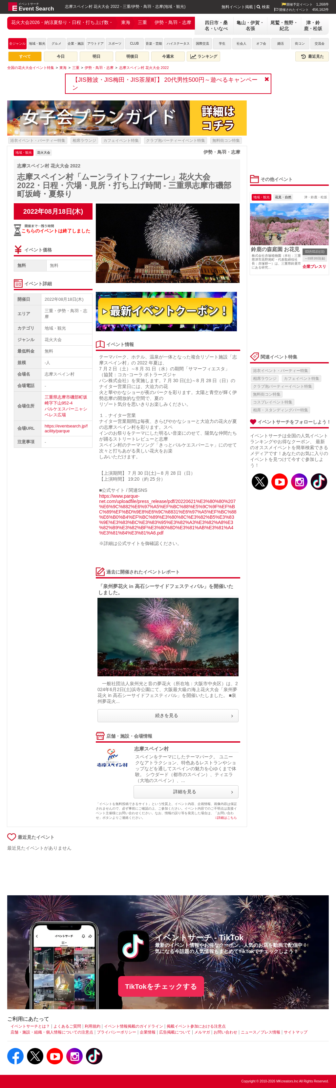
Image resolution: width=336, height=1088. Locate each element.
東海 (125, 22)
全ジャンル (17, 43)
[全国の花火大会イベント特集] (30, 68)
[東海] (63, 68)
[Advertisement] (127, 873)
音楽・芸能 (154, 43)
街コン (300, 43)
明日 (96, 56)
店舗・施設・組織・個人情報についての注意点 (51, 1032)
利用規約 (92, 1026)
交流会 (320, 43)
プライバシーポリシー (116, 1032)
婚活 (280, 43)
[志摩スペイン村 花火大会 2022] (144, 68)
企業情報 (148, 1032)
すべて (25, 56)
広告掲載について (175, 1032)
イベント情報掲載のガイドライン (133, 1026)
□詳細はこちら (226, 817)
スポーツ (114, 43)
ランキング (204, 56)
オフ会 (261, 43)
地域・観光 (37, 43)
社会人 (241, 43)
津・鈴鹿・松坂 (313, 25)
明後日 (132, 56)
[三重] (75, 68)
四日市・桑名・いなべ (216, 25)
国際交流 (202, 43)
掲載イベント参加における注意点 (196, 1026)
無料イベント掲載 (237, 7)
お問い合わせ (225, 1032)
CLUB (134, 43)
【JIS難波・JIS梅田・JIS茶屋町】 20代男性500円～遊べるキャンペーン (165, 83)
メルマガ (202, 1032)
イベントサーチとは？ (30, 1026)
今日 (61, 56)
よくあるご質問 (67, 1026)
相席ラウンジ (84, 140)
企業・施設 (76, 43)
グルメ (56, 43)
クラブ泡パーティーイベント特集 (175, 140)
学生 (222, 43)
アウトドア (95, 43)
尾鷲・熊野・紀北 (284, 25)
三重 (142, 22)
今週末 (168, 56)
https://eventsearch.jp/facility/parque (66, 428)
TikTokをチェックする (161, 986)
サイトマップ (295, 1032)
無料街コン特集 (226, 140)
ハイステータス (178, 43)
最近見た (312, 56)
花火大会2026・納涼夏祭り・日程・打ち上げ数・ (62, 22)
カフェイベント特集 (121, 140)
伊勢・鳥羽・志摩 (173, 22)
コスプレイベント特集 (272, 402)
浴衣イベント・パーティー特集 (37, 140)
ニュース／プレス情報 (260, 1032)
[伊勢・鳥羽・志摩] (99, 68)
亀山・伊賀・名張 (250, 25)
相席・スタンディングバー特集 (280, 410)
